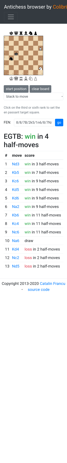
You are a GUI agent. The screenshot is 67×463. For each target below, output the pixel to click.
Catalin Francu (52, 283)
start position (16, 89)
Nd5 (15, 266)
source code (39, 289)
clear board (40, 89)
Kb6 (15, 215)
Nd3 (15, 164)
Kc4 (15, 223)
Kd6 (15, 198)
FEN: (7, 122)
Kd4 (15, 249)
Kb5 (15, 172)
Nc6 (15, 232)
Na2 (15, 206)
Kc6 (15, 181)
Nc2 (15, 257)
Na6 (15, 240)
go (59, 122)
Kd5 (15, 189)
